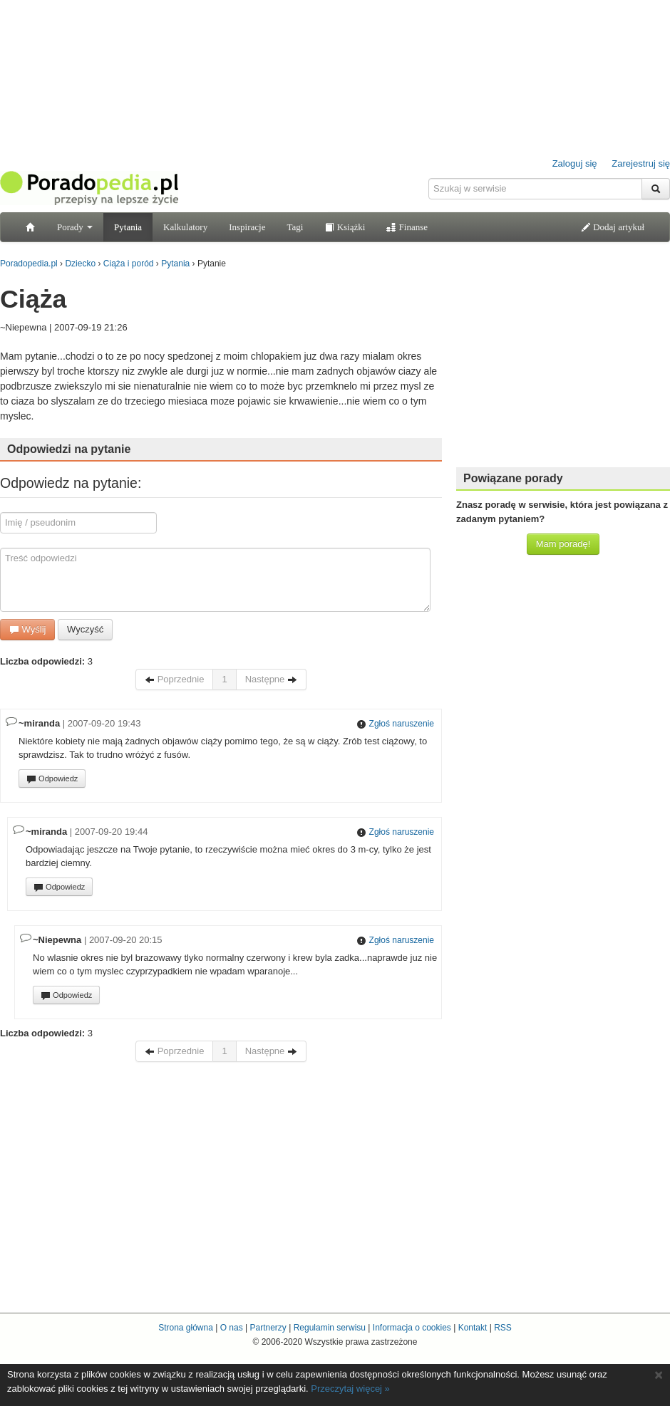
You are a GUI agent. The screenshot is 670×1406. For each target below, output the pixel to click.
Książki (344, 227)
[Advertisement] (563, 367)
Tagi (295, 227)
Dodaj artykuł (612, 227)
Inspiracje (247, 227)
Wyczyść (85, 629)
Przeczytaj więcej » (350, 1388)
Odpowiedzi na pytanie (68, 449)
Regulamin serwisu (330, 1328)
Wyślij (27, 629)
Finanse (407, 227)
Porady (75, 227)
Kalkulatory (185, 227)
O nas (231, 1328)
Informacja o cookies (412, 1328)
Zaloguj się (574, 163)
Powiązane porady (513, 478)
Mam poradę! (563, 543)
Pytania (128, 227)
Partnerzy (267, 1328)
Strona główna (185, 1328)
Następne (271, 679)
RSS (503, 1328)
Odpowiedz (52, 779)
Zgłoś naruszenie (395, 724)
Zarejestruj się (641, 163)
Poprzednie (174, 679)
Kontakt (473, 1328)
